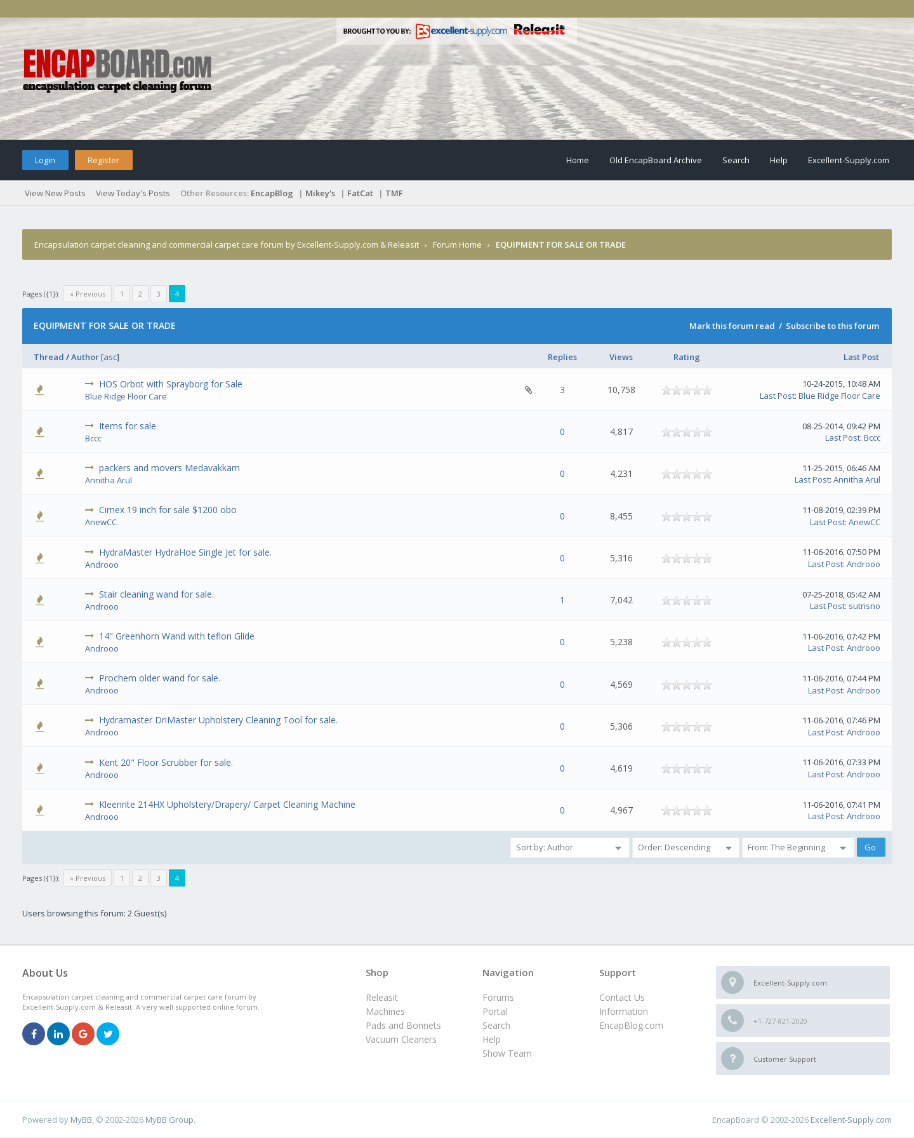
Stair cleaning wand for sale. (156, 594)
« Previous (87, 293)
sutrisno (864, 606)
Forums (498, 997)
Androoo (102, 564)
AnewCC (101, 522)
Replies (562, 357)
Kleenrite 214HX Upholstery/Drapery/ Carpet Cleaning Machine (227, 804)
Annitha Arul (108, 480)
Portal (494, 1011)
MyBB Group (169, 1119)
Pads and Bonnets (403, 1025)
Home (577, 160)
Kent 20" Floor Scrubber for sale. (166, 762)
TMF (394, 193)
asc (110, 357)
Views (621, 357)
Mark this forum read (732, 325)
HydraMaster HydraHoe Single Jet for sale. (185, 552)
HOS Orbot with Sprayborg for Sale (170, 384)
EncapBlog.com (631, 1025)
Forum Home (457, 244)
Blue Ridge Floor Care (126, 396)
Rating (686, 357)
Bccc (93, 438)
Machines (385, 1011)
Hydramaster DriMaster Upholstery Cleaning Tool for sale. (218, 720)
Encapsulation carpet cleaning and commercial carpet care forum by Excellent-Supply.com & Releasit (226, 244)
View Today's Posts (133, 193)
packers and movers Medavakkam (169, 468)
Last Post (861, 357)
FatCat (360, 193)
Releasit (382, 997)
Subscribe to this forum (832, 325)
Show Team (507, 1053)
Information (623, 1011)
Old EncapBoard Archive (655, 160)
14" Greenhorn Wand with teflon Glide (177, 636)
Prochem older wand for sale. (159, 678)
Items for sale (127, 426)
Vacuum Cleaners (401, 1039)
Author (85, 357)
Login (45, 160)
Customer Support (784, 1059)
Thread (49, 357)
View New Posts (55, 193)
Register (103, 160)
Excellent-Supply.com (848, 160)
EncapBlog (272, 193)
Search (736, 160)
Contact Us (622, 997)
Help (779, 160)
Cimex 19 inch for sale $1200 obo (168, 510)
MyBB (81, 1119)
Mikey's (320, 193)
